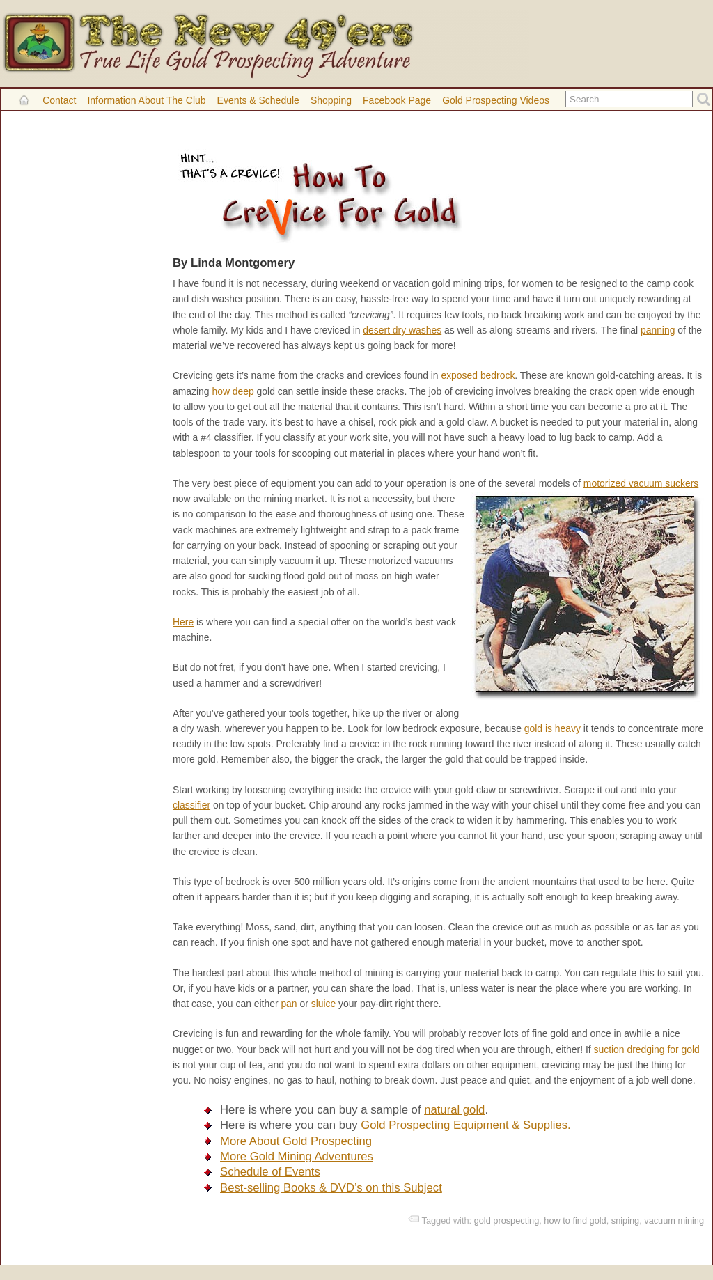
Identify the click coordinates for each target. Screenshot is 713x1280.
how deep (232, 391)
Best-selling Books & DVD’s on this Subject (331, 1187)
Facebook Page (397, 100)
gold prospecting (507, 1220)
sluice (323, 1003)
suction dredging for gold (647, 1049)
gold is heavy (552, 728)
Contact (59, 100)
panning (658, 330)
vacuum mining (674, 1220)
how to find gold (575, 1220)
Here (183, 621)
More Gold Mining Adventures (296, 1156)
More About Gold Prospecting (296, 1141)
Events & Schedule (258, 100)
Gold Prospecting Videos (495, 100)
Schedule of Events (270, 1171)
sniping (625, 1220)
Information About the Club (146, 100)
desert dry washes (402, 330)
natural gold (454, 1109)
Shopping (331, 100)
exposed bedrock (478, 375)
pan (289, 1003)
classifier (191, 805)
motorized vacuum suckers (640, 483)
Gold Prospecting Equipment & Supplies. (465, 1125)
